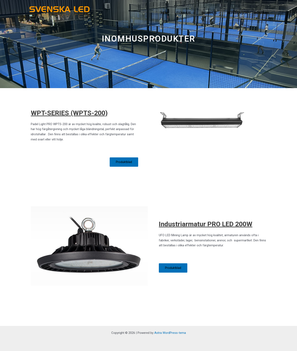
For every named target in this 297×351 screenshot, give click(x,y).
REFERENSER (237, 13)
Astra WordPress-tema (170, 333)
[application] (193, 13)
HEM (164, 13)
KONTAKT (261, 13)
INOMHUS (211, 13)
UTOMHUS (185, 13)
